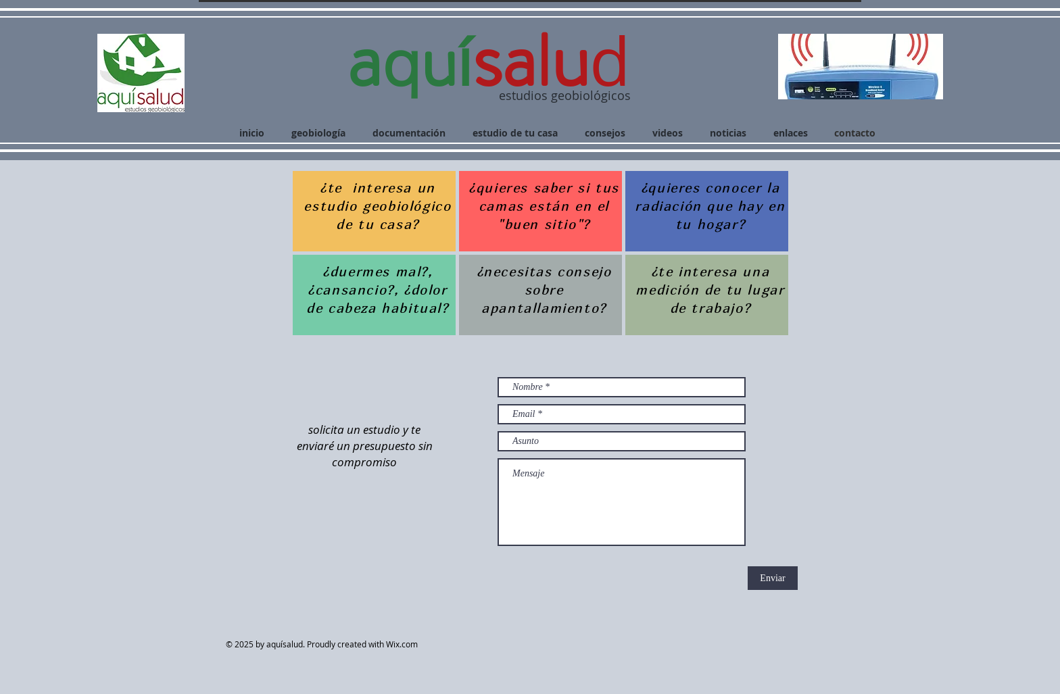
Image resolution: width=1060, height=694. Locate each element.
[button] (860, 66)
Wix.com (405, 644)
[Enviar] (773, 578)
